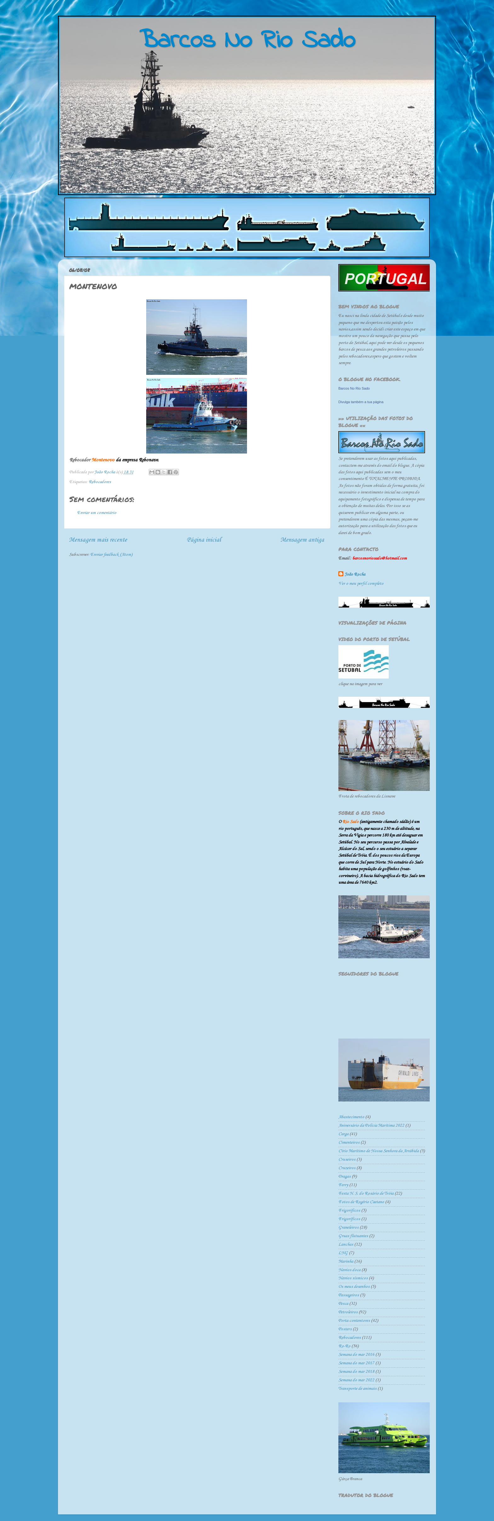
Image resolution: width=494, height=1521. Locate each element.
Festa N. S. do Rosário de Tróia (365, 1193)
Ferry (343, 1185)
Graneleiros (348, 1227)
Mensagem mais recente (98, 540)
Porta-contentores (354, 1320)
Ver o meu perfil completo (360, 583)
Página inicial (204, 540)
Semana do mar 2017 (356, 1363)
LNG (343, 1253)
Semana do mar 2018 (356, 1371)
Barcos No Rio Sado (354, 388)
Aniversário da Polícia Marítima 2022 (371, 1125)
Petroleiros (348, 1312)
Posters (345, 1329)
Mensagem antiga (302, 540)
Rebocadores (100, 482)
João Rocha (355, 574)
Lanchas (345, 1244)
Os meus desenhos (354, 1286)
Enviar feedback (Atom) (111, 554)
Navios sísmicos (353, 1278)
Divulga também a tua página (360, 402)
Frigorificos (349, 1210)
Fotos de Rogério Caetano (361, 1202)
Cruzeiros (346, 1168)
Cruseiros (346, 1159)
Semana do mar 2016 (356, 1354)
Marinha (345, 1261)
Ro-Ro (344, 1346)
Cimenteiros (348, 1142)
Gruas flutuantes (353, 1236)
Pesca (343, 1303)
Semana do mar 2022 (356, 1380)
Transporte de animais (357, 1388)
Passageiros (348, 1295)
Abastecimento (351, 1117)
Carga (343, 1134)
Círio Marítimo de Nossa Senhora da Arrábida (378, 1151)
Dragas (344, 1176)
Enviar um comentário (96, 512)
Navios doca (349, 1270)
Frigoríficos (349, 1219)
